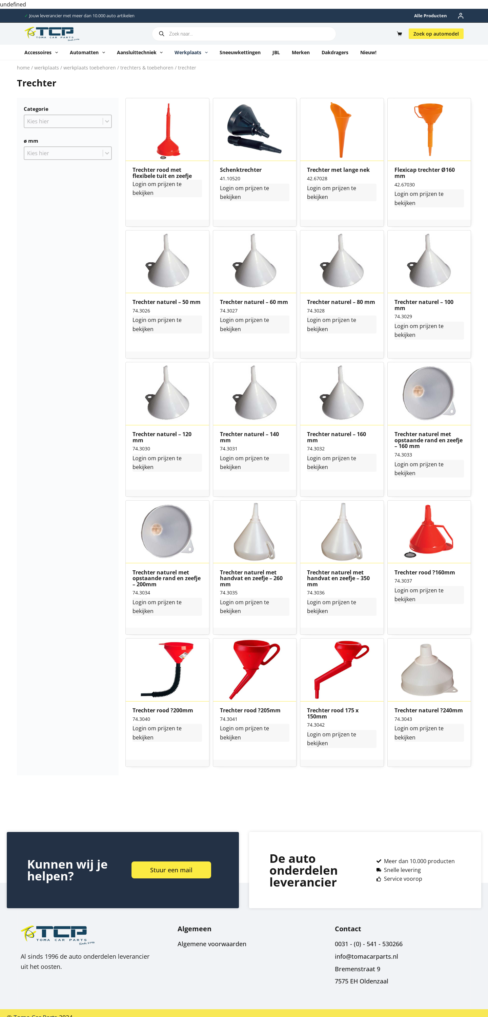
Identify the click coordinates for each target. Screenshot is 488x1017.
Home (23, 67)
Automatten (89, 52)
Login (139, 184)
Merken (301, 52)
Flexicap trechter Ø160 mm (424, 173)
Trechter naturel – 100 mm (423, 305)
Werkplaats (192, 52)
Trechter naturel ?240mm (428, 711)
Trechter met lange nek (338, 170)
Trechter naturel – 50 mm (167, 302)
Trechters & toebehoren (147, 67)
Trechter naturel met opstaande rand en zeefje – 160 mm (428, 440)
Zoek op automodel (436, 33)
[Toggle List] (107, 121)
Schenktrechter (241, 170)
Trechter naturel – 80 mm (341, 302)
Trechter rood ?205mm (250, 711)
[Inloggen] (461, 16)
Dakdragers (335, 52)
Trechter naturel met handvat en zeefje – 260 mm (251, 579)
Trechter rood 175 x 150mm (333, 713)
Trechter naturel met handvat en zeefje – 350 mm (338, 579)
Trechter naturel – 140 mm (249, 437)
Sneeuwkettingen (240, 52)
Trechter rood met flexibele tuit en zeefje (162, 173)
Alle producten (430, 16)
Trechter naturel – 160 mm (336, 437)
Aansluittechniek (141, 52)
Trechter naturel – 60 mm (254, 302)
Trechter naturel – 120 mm (162, 437)
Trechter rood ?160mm (424, 573)
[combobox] (63, 121)
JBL (276, 52)
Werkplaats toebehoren (89, 67)
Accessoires (42, 52)
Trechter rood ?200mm (163, 711)
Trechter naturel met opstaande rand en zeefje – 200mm (167, 579)
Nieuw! (368, 52)
